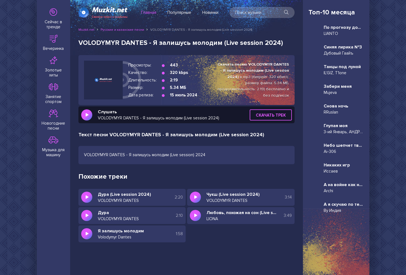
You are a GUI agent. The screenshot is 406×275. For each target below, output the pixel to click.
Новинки (210, 12)
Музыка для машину (53, 146)
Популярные (179, 12)
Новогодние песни (53, 120)
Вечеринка (53, 43)
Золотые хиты (53, 67)
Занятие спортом (53, 93)
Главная (148, 12)
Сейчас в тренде (53, 18)
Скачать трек (271, 115)
